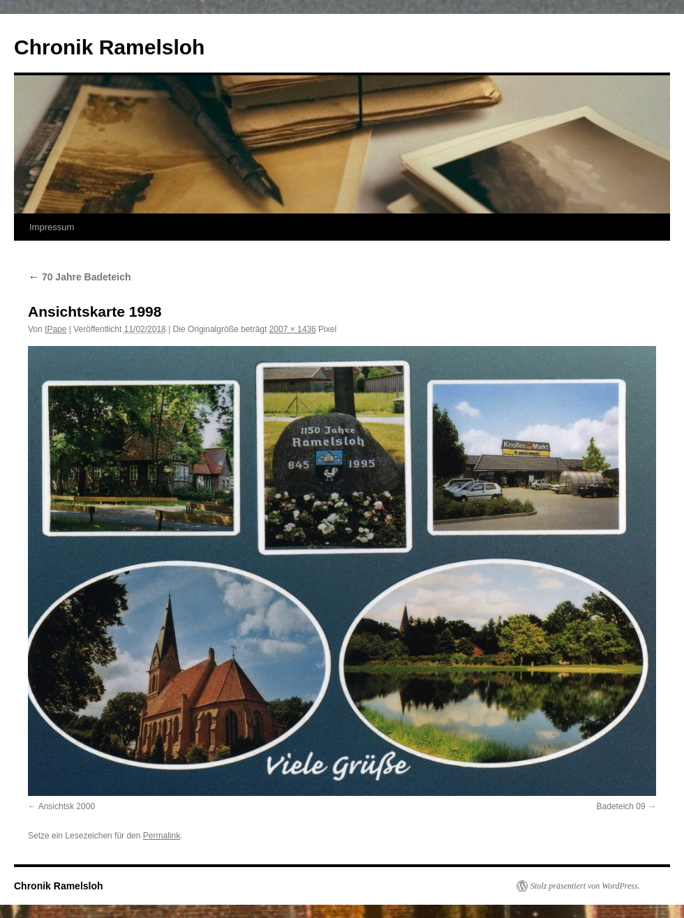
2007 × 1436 (292, 329)
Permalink (161, 836)
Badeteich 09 (621, 806)
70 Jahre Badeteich (79, 277)
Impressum (51, 227)
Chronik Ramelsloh (109, 47)
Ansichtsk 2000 (66, 806)
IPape (55, 329)
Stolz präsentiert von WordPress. (585, 886)
